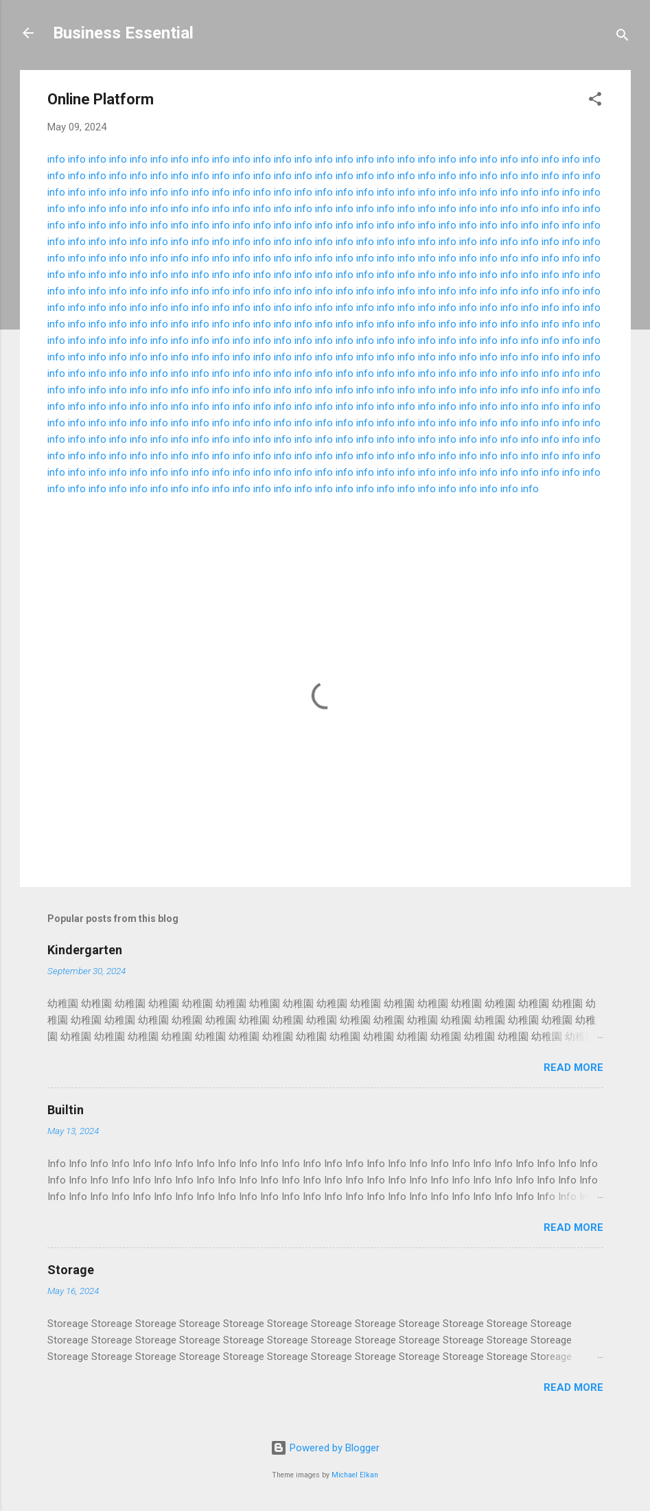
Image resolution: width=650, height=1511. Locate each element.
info (56, 159)
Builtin (65, 1110)
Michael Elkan (355, 1474)
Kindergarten (84, 950)
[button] (595, 101)
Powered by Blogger (325, 1448)
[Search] (622, 37)
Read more (573, 1067)
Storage (70, 1269)
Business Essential (123, 33)
